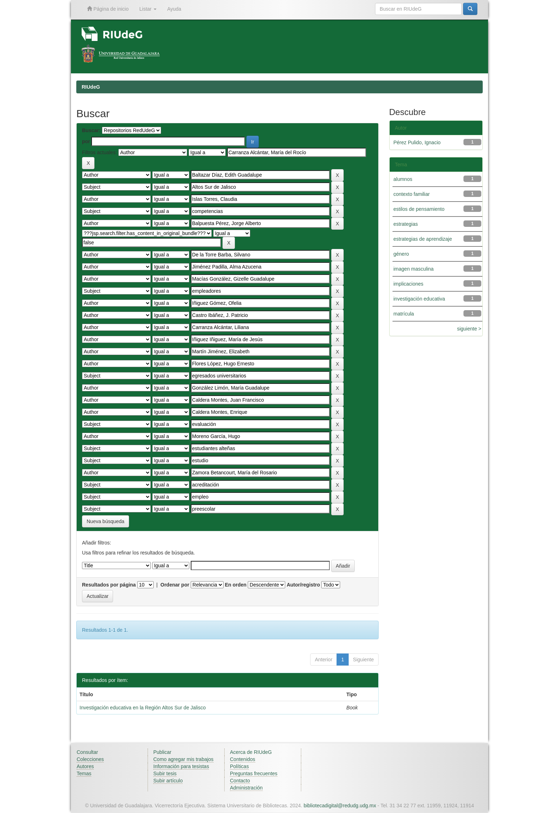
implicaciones (409, 284)
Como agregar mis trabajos (183, 759)
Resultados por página (109, 585)
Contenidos (242, 759)
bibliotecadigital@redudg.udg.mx (340, 805)
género (401, 254)
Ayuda (174, 9)
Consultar (87, 752)
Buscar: (91, 130)
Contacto (240, 780)
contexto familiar (412, 194)
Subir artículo (168, 780)
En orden (236, 585)
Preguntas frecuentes (253, 773)
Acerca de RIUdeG (251, 752)
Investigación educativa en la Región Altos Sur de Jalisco (143, 707)
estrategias (406, 224)
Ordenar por (174, 585)
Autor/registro (303, 585)
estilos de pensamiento (419, 209)
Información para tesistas (181, 766)
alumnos (403, 179)
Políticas (239, 766)
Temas (84, 773)
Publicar (162, 752)
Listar (148, 9)
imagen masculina (414, 269)
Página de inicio (108, 9)
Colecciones (90, 759)
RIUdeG (91, 87)
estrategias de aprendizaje (423, 239)
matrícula (404, 314)
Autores (85, 766)
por (86, 141)
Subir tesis (164, 773)
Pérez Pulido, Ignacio (417, 142)
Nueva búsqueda (105, 521)
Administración (246, 788)
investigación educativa (419, 299)
